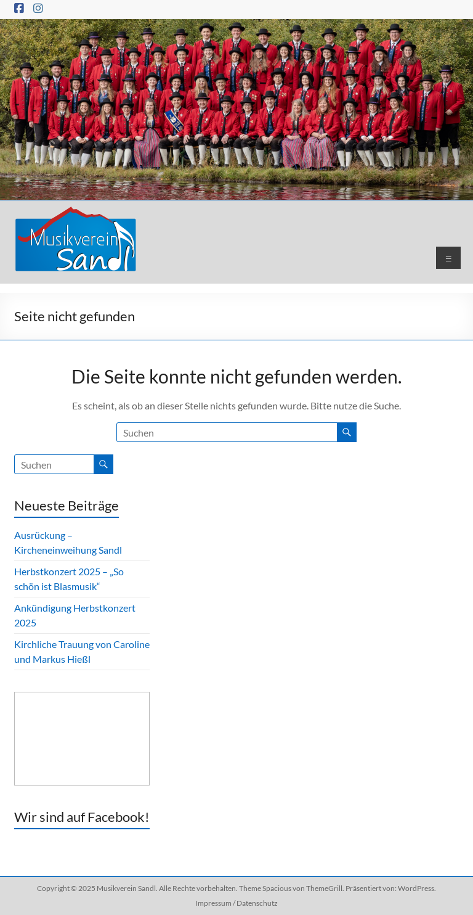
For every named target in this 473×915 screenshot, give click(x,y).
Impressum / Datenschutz (236, 903)
